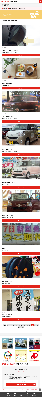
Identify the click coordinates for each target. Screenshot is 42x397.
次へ (19, 327)
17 (16, 325)
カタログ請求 (27, 395)
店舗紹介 (5, 8)
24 (35, 325)
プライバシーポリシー (7, 389)
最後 (23, 327)
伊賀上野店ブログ (13, 8)
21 (27, 325)
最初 (5, 325)
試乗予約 (8, 395)
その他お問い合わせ (34, 395)
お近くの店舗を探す (21, 384)
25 (37, 325)
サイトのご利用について (21, 389)
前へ (8, 325)
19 (21, 325)
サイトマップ (14, 389)
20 (24, 325)
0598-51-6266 (21, 371)
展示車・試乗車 (22, 8)
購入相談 (21, 395)
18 (19, 325)
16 (13, 325)
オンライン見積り (14, 395)
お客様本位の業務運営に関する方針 (32, 389)
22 (29, 325)
